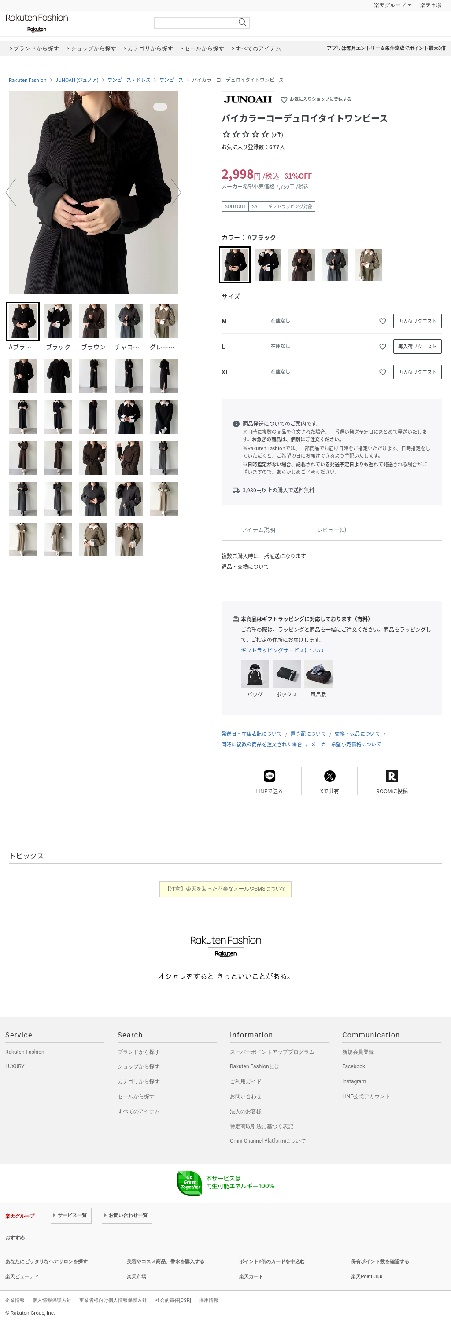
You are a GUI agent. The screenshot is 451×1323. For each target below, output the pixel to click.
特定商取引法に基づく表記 (261, 1126)
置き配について (308, 733)
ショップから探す (139, 1066)
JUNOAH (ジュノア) (77, 80)
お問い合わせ (246, 1096)
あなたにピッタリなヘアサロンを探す (46, 1261)
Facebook (353, 1066)
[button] (10, 192)
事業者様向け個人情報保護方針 (113, 1300)
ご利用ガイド (246, 1081)
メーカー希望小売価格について (346, 744)
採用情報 (208, 1300)
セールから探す (136, 1096)
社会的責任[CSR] (173, 1300)
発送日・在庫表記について (252, 733)
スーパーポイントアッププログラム (272, 1052)
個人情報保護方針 (52, 1300)
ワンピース (171, 80)
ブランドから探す (139, 1052)
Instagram (354, 1081)
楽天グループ (390, 5)
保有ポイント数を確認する (380, 1261)
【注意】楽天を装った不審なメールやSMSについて (226, 889)
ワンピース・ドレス (129, 80)
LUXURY (15, 1066)
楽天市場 (430, 5)
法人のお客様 (246, 1111)
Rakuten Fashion (73, 23)
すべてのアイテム (139, 1111)
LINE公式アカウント (366, 1096)
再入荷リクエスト (417, 321)
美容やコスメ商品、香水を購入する (165, 1261)
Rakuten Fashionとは (255, 1066)
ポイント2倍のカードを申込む (272, 1261)
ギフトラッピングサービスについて (283, 650)
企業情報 (15, 1300)
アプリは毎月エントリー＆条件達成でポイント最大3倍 (386, 48)
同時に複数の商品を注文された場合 (262, 744)
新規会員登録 (358, 1052)
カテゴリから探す (139, 1081)
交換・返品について (357, 733)
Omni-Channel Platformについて (268, 1141)
